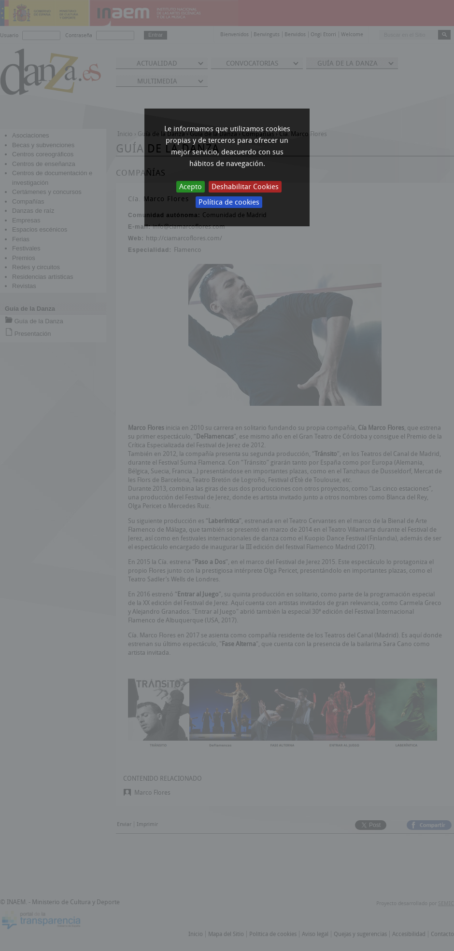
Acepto (190, 186)
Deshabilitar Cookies (245, 186)
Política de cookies (229, 202)
